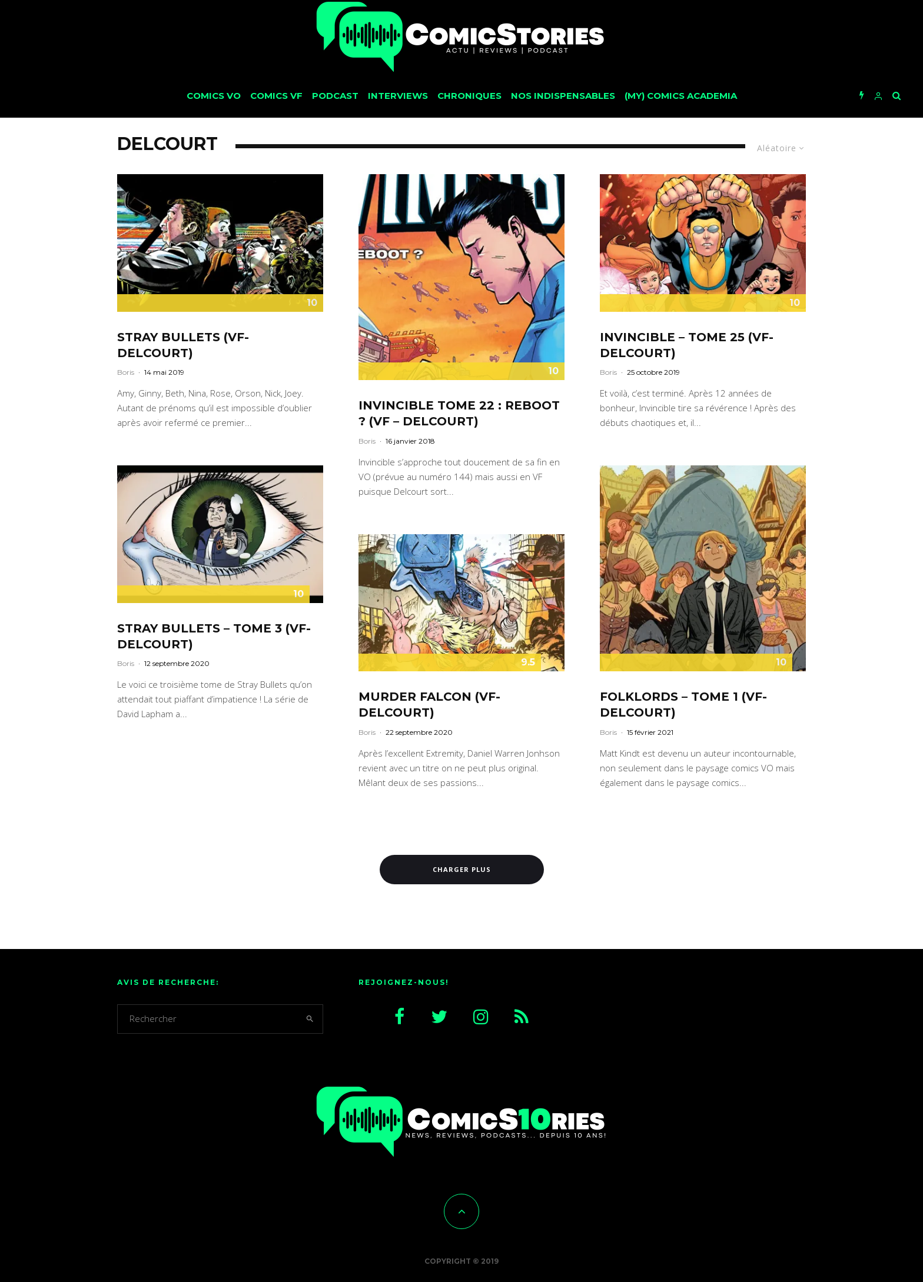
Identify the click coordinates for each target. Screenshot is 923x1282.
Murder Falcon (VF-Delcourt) (429, 705)
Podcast (335, 95)
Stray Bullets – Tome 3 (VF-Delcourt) (214, 636)
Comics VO (214, 95)
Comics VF (276, 95)
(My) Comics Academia (681, 95)
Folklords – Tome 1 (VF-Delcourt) (683, 705)
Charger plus (462, 869)
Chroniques (469, 95)
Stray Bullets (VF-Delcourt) (183, 345)
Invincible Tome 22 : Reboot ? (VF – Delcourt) (459, 413)
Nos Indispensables (563, 95)
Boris (125, 372)
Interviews (398, 95)
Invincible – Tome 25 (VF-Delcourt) (686, 345)
